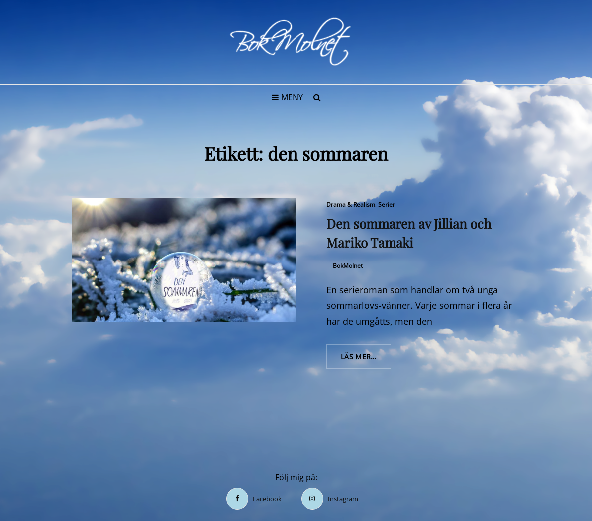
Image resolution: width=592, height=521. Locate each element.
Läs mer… (366, 360)
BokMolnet (348, 265)
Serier (386, 204)
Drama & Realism (350, 204)
